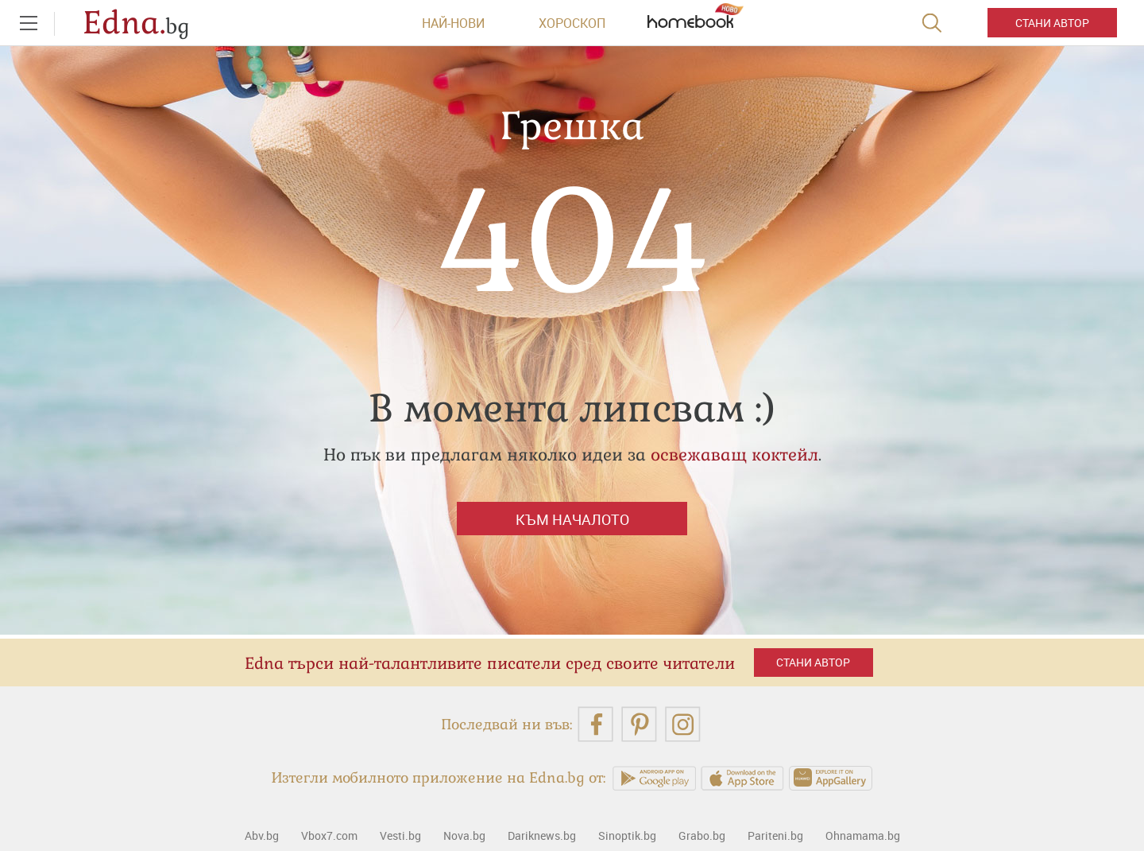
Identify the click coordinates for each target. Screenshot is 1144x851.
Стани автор (1052, 22)
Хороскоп (572, 23)
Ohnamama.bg (862, 835)
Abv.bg (262, 835)
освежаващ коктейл (734, 454)
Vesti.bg (400, 835)
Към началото (572, 519)
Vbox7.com (329, 835)
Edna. (136, 23)
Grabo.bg (701, 835)
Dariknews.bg (542, 835)
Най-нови (453, 23)
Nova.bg (464, 835)
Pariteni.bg (775, 835)
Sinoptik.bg (627, 835)
